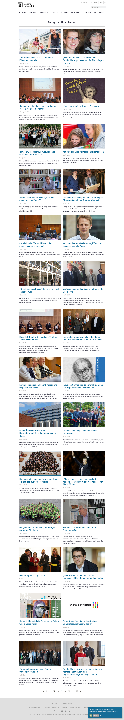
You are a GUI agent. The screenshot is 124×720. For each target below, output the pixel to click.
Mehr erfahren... (111, 711)
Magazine (85, 2)
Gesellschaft (44, 12)
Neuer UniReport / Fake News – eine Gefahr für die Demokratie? (39, 622)
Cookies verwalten (87, 714)
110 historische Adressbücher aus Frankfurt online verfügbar (39, 290)
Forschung (33, 12)
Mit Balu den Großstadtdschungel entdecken (83, 151)
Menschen (75, 12)
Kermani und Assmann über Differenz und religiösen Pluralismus (38, 386)
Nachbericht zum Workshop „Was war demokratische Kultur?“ (36, 199)
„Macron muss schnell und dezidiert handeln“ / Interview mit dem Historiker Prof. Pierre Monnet (83, 482)
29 (69, 691)
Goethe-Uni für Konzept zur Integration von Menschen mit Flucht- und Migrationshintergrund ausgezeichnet (82, 672)
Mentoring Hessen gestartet (32, 575)
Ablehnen (96, 715)
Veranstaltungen (100, 12)
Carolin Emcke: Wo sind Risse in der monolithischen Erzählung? (35, 244)
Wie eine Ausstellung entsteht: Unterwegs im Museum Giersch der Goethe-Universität (83, 199)
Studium (55, 12)
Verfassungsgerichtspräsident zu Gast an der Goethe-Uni (83, 290)
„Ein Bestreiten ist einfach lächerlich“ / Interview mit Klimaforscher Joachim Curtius (83, 577)
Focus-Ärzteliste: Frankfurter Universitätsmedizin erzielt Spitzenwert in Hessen (37, 433)
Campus (64, 12)
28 (65, 691)
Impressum (62, 714)
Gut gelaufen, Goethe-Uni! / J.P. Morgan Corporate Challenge (37, 529)
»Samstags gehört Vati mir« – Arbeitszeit (81, 106)
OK (91, 715)
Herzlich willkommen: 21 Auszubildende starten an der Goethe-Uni (37, 153)
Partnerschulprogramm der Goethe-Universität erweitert (35, 670)
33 (77, 691)
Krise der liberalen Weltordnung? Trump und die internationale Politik (83, 244)
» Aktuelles (22, 12)
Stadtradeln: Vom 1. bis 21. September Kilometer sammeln (36, 59)
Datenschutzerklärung (73, 714)
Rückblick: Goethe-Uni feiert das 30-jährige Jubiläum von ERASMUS (38, 338)
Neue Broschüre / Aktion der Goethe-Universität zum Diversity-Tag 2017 (80, 622)
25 (54, 691)
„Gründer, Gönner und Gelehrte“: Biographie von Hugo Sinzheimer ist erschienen (83, 386)
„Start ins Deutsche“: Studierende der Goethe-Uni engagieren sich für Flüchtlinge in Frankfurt (83, 60)
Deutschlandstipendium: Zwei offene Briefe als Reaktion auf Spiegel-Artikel (39, 480)
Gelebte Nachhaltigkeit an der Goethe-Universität (80, 432)
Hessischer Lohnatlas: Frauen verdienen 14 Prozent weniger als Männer (38, 107)
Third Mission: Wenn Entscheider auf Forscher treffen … (79, 529)
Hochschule (86, 12)
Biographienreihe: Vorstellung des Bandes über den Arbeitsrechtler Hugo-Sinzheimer (82, 338)
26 (58, 691)
